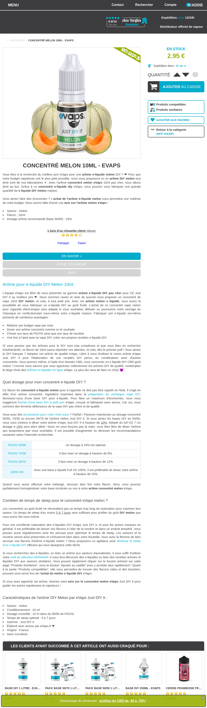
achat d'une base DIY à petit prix (41, 402)
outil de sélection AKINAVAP (29, 557)
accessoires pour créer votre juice (46, 414)
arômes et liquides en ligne (45, 370)
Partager (63, 243)
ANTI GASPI (17, 40)
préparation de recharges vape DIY (114, 394)
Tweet (82, 243)
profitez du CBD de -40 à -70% (122, 701)
